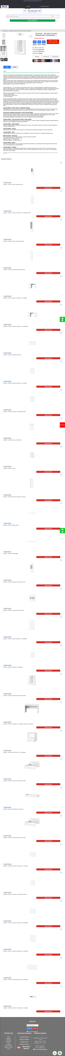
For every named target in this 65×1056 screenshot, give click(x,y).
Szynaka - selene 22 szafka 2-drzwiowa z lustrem (14, 496)
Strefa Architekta (8, 1045)
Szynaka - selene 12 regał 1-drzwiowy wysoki (13, 241)
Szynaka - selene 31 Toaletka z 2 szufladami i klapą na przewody (18, 723)
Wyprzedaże (9, 1041)
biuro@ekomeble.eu (42, 1049)
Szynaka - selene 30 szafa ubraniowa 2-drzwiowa (14, 695)
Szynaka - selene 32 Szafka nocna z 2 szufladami (14, 752)
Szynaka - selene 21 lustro (9, 468)
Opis (7, 67)
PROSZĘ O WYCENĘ (53, 41)
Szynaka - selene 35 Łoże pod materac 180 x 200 (14, 837)
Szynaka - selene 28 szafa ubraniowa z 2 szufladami (15, 638)
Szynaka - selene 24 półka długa (10, 553)
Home (8, 1036)
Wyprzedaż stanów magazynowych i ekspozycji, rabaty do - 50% (32, 0)
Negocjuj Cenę (37, 56)
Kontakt (8, 1048)
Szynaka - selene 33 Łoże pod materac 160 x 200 (14, 780)
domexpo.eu (5, 30)
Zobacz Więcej (48, 187)
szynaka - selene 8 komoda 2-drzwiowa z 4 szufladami (15, 979)
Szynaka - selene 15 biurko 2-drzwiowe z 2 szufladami (15, 326)
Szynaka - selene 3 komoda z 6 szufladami (13, 667)
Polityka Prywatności (24, 1039)
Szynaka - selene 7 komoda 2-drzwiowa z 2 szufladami (15, 951)
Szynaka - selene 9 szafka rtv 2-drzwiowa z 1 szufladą (15, 1007)
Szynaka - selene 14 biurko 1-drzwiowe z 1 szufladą (15, 297)
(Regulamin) (35, 1031)
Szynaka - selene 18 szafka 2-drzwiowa (12, 354)
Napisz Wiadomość (32, 20)
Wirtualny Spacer (9, 1047)
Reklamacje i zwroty (24, 1044)
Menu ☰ (28, 6)
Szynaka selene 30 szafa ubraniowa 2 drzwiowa (20, 30)
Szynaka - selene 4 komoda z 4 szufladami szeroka (15, 894)
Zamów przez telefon (55, 56)
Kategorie (8, 1038)
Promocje (8, 1039)
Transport (8, 1044)
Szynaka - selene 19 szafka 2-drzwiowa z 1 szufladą (15, 383)
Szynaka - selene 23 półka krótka (10, 525)
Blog (9, 1042)
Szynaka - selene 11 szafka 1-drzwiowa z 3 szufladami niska (17, 212)
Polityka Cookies (24, 1041)
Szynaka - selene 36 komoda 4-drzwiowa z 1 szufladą (15, 865)
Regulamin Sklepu (24, 1037)
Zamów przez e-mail (46, 56)
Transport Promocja (7, 182)
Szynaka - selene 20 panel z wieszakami (12, 439)
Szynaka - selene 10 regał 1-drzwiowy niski (13, 184)
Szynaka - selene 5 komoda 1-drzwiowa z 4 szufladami (15, 922)
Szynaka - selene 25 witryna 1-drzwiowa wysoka (14, 581)
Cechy (14, 67)
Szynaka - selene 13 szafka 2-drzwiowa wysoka (14, 269)
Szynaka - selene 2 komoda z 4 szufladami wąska (14, 411)
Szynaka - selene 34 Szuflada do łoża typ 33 (13, 809)
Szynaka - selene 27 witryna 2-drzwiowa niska (13, 610)
